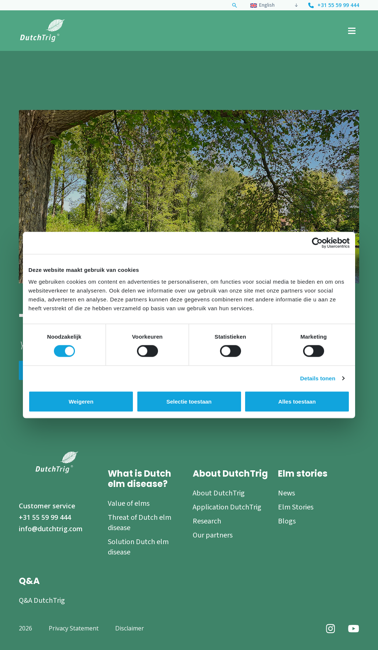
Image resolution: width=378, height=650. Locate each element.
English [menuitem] (267, 5)
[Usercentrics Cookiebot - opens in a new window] (317, 243)
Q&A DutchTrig (42, 600)
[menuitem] (270, 5)
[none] (273, 5)
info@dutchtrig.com (51, 528)
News (286, 493)
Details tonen (317, 378)
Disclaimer (129, 628)
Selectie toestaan (189, 401)
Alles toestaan (297, 401)
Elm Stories (295, 507)
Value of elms (129, 503)
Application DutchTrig (227, 507)
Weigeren (81, 401)
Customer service (47, 505)
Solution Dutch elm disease (138, 547)
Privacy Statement (74, 628)
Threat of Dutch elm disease (139, 522)
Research (207, 521)
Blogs (287, 521)
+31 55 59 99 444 (338, 5)
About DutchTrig (219, 493)
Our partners (213, 535)
